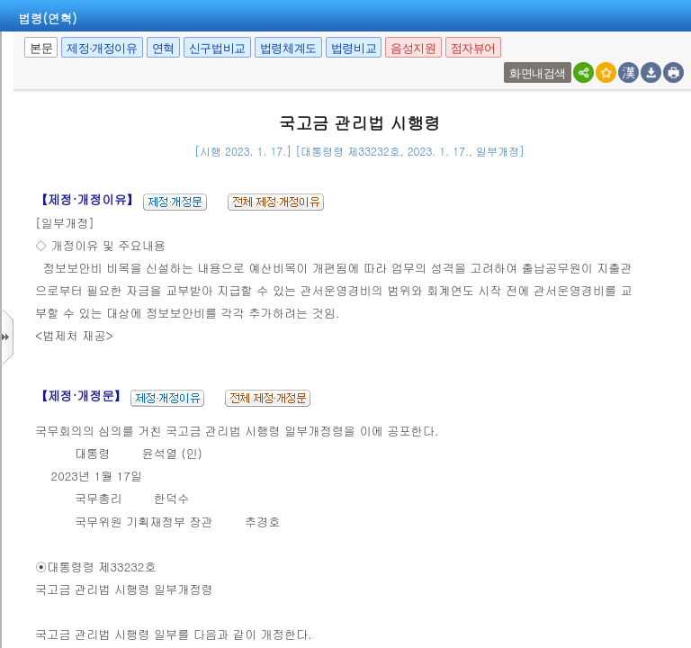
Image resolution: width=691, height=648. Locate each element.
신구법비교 (217, 48)
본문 (41, 48)
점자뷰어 (473, 48)
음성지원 (412, 48)
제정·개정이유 (102, 48)
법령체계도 (288, 48)
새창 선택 (506, 62)
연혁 (163, 48)
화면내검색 (537, 73)
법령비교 (353, 48)
